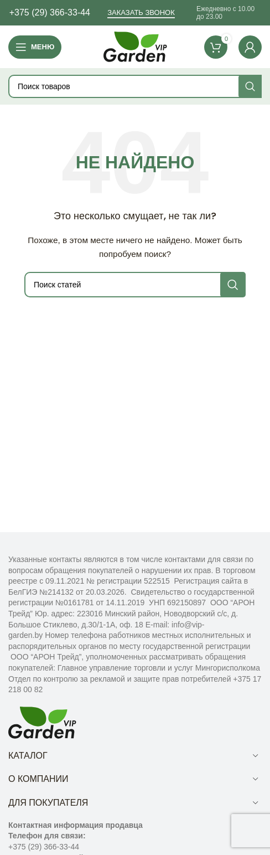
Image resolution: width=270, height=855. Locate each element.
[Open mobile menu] (35, 47)
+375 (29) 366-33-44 (49, 12)
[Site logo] (135, 46)
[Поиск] (135, 86)
